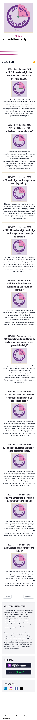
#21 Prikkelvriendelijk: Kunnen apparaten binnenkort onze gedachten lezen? (19, 397)
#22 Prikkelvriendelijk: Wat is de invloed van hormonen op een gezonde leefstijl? (19, 342)
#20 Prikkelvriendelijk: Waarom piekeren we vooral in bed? (19, 499)
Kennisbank (6, 719)
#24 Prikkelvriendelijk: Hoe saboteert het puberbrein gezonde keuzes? (19, 75)
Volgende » (28, 597)
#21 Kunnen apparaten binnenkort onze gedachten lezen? (19, 449)
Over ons (18, 716)
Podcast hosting (8, 716)
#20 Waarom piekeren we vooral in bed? (19, 549)
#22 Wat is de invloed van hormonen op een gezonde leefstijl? (19, 286)
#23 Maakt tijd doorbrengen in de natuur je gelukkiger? (19, 181)
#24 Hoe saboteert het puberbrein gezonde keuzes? (19, 129)
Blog (25, 716)
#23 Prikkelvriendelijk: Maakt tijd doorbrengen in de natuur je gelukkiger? (19, 233)
